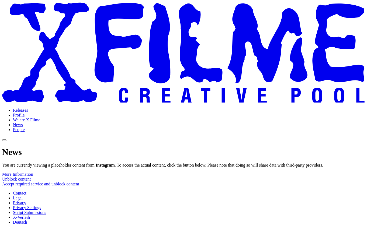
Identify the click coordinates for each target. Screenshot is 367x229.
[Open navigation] (4, 140)
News (18, 124)
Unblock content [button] (16, 179)
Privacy (19, 202)
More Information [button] (17, 174)
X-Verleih (21, 217)
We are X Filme (26, 120)
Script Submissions (29, 212)
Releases (20, 110)
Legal (18, 198)
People (19, 129)
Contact (19, 193)
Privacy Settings (27, 207)
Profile (19, 115)
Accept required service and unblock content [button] (40, 184)
